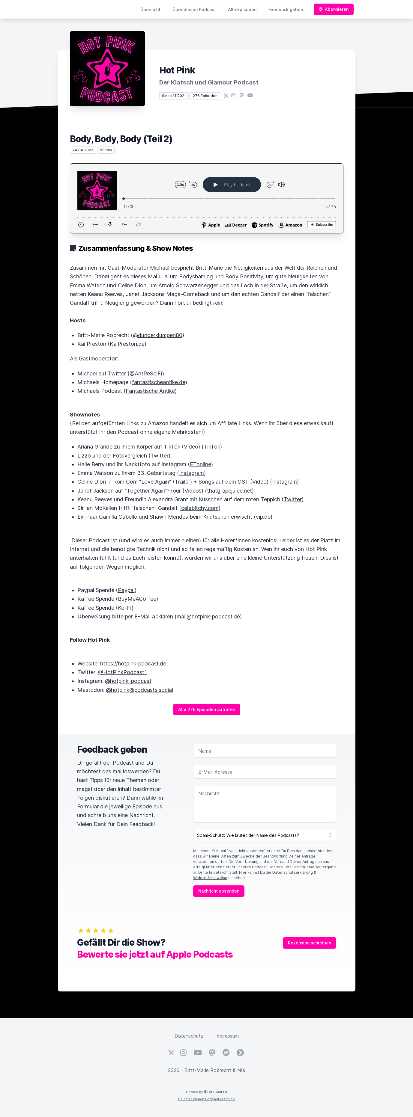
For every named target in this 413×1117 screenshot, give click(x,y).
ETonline (200, 464)
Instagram (191, 473)
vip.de (263, 517)
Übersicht (150, 9)
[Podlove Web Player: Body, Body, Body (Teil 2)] (206, 198)
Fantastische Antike (150, 391)
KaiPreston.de (127, 344)
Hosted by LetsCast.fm (206, 1092)
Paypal (126, 590)
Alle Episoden (242, 9)
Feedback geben (285, 9)
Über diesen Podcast (194, 9)
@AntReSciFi (146, 373)
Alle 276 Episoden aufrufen (206, 709)
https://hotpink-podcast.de (133, 663)
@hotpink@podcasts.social (139, 690)
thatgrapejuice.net (229, 490)
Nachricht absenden (218, 890)
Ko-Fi (125, 608)
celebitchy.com (200, 508)
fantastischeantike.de (158, 382)
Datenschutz (189, 1036)
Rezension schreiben (309, 942)
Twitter (160, 455)
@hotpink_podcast (128, 681)
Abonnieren (334, 9)
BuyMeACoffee (137, 599)
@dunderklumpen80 (157, 335)
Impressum (227, 1036)
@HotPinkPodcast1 (122, 672)
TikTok (212, 446)
